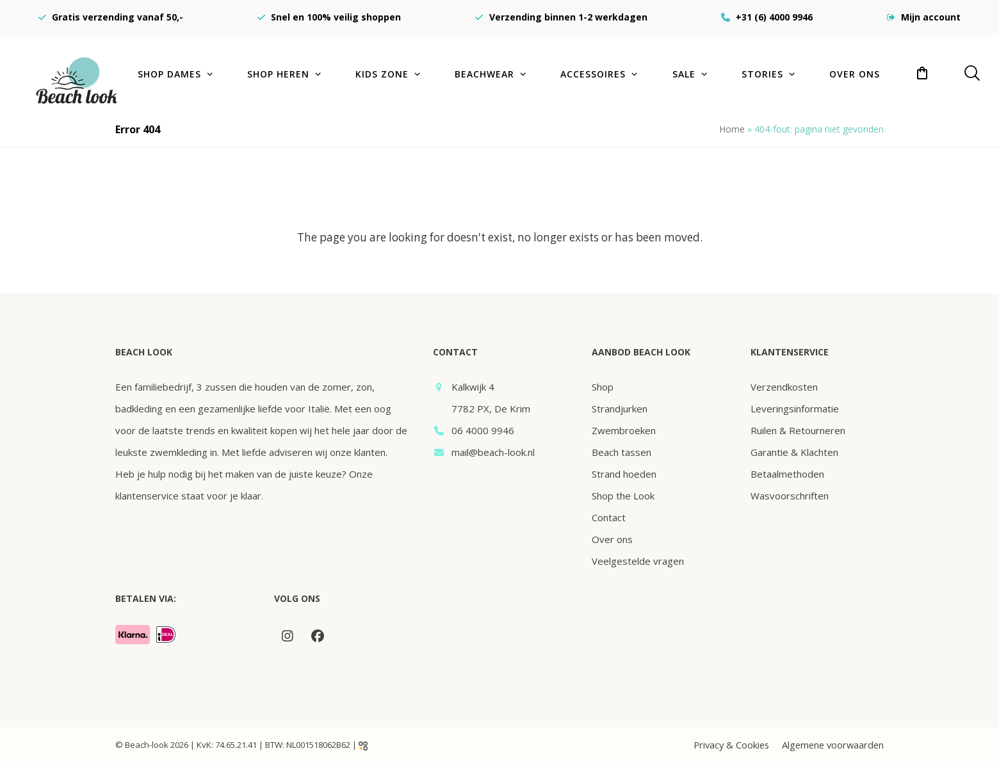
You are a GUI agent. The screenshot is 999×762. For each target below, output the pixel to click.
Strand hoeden (624, 473)
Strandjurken (619, 408)
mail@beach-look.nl (493, 452)
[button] (922, 74)
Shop (602, 386)
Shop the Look (623, 495)
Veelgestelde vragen (638, 561)
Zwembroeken (624, 430)
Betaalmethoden (787, 473)
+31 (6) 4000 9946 (774, 17)
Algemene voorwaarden (833, 744)
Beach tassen (621, 452)
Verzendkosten (784, 386)
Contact (609, 517)
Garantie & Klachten (794, 452)
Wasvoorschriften (790, 495)
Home (732, 129)
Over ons (612, 539)
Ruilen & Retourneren (798, 430)
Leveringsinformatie (795, 408)
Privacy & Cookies (731, 744)
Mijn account (931, 17)
